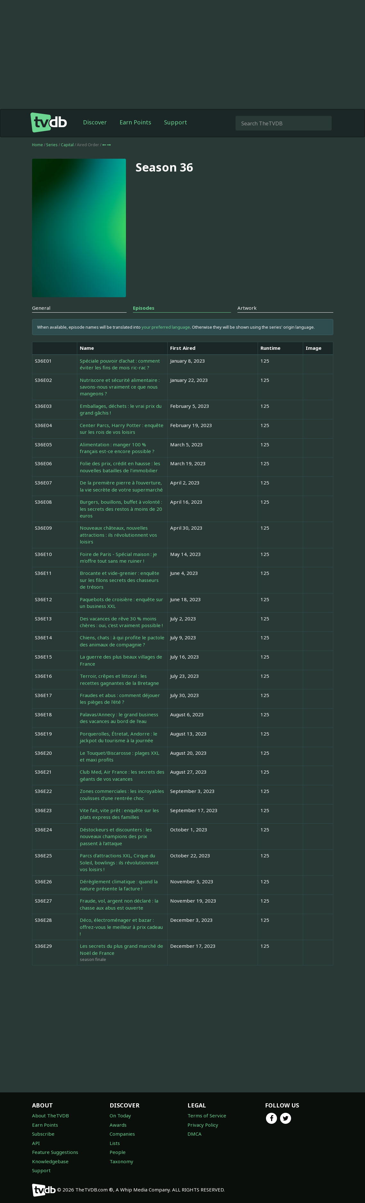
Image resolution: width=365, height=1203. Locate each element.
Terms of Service (206, 1115)
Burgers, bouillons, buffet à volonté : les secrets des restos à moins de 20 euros (121, 509)
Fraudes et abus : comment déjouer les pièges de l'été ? (120, 698)
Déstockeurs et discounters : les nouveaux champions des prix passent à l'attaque (116, 836)
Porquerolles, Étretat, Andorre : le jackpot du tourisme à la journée (118, 737)
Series (52, 144)
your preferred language (166, 327)
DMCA (194, 1134)
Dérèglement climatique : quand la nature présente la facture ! (119, 884)
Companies (122, 1134)
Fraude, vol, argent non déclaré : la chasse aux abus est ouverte (119, 904)
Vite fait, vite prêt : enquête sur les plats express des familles (119, 813)
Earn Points (135, 122)
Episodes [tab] (143, 308)
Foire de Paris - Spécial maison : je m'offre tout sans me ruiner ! (118, 557)
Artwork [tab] (247, 308)
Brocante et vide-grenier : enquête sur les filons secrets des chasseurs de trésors (119, 580)
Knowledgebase (50, 1161)
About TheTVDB (50, 1115)
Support (175, 122)
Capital (68, 144)
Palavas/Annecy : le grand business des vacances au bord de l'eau (119, 717)
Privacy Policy (202, 1125)
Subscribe (43, 1134)
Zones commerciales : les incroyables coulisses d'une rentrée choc (122, 794)
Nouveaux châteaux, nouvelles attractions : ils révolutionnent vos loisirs (118, 535)
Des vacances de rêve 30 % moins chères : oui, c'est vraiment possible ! (121, 621)
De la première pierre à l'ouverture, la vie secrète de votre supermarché (121, 485)
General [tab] (41, 308)
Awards (118, 1125)
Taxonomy (121, 1161)
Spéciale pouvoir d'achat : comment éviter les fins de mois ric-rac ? (120, 364)
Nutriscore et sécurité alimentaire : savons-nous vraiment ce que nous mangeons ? (120, 387)
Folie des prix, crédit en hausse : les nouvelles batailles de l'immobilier (120, 466)
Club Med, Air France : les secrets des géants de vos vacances (122, 775)
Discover (95, 122)
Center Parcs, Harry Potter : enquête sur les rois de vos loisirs (121, 428)
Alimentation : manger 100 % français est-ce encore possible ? (117, 447)
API (36, 1143)
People (118, 1152)
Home (37, 144)
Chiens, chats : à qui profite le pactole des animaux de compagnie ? (122, 640)
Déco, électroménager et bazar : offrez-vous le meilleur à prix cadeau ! (121, 927)
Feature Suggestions (55, 1152)
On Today (120, 1115)
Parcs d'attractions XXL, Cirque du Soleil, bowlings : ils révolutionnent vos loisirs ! (119, 862)
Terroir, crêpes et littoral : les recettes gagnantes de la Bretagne (119, 679)
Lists (115, 1143)
